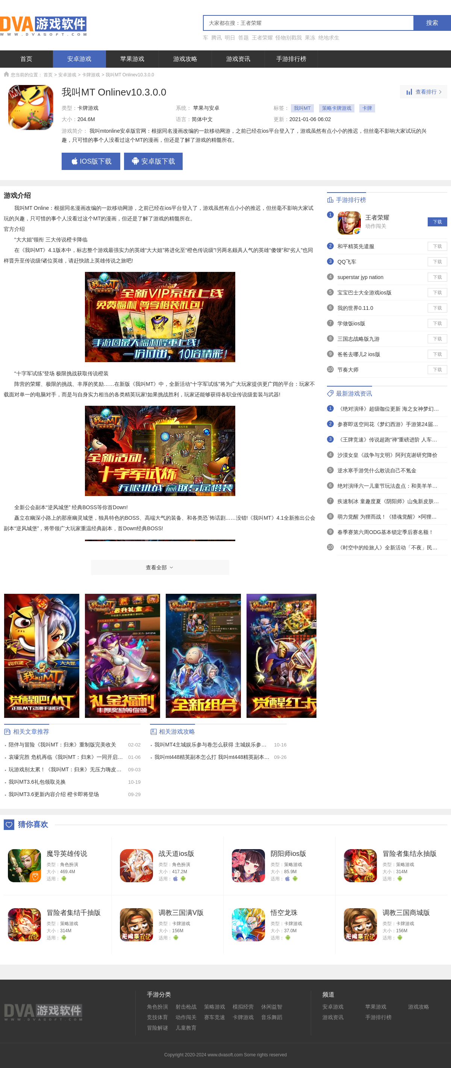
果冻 (310, 38)
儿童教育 (186, 1028)
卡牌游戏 (91, 74)
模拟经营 (243, 1007)
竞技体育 (157, 1017)
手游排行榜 (291, 59)
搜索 (432, 23)
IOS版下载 (91, 162)
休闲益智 (271, 1007)
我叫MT (302, 108)
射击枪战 (186, 1007)
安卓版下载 (153, 162)
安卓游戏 (79, 59)
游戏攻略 (185, 59)
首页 (26, 59)
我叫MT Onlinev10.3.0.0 (130, 74)
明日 (230, 38)
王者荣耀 (262, 38)
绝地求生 (328, 38)
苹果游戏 (132, 59)
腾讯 (216, 38)
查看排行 (423, 92)
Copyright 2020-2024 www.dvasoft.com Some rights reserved (225, 1054)
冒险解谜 (157, 1028)
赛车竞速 (214, 1017)
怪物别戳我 (288, 38)
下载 (437, 222)
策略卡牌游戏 (336, 108)
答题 (243, 38)
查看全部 (160, 567)
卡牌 (367, 108)
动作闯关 (375, 226)
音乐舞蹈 (271, 1017)
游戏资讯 (238, 59)
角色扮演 (69, 864)
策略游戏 (293, 864)
